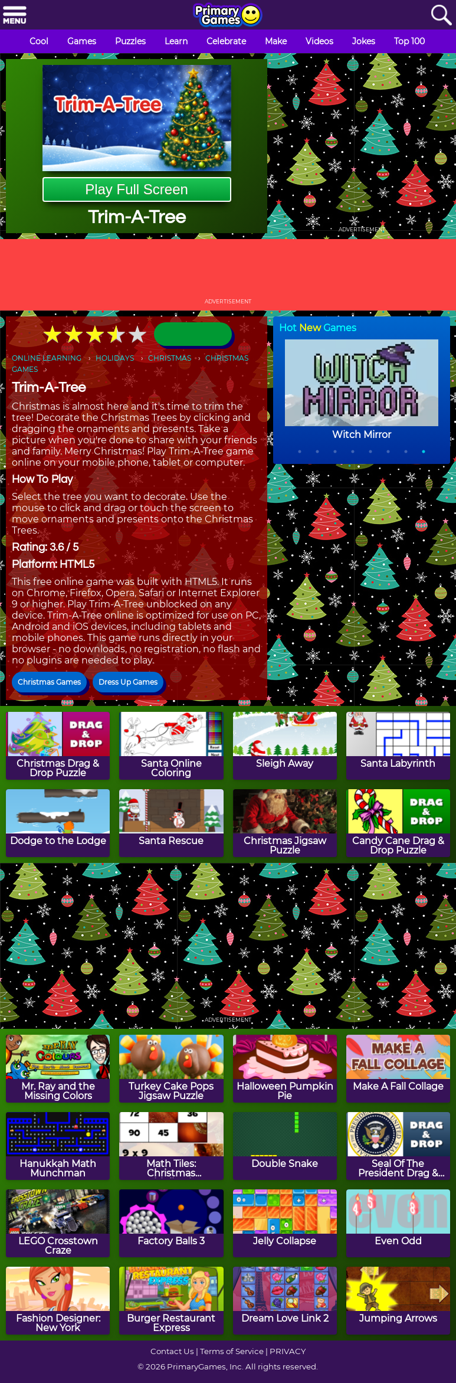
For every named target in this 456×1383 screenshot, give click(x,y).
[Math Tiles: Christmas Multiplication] (171, 1146)
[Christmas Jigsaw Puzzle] (285, 823)
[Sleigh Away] (285, 746)
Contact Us (172, 1351)
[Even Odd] (398, 1223)
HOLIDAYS (115, 358)
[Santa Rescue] (171, 823)
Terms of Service (232, 1351)
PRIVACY (288, 1351)
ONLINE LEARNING (46, 358)
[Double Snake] (285, 1146)
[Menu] (14, 15)
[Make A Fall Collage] (398, 1069)
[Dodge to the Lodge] (58, 823)
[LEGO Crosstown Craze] (58, 1223)
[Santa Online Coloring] (171, 746)
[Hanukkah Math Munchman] (58, 1146)
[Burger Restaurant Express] (171, 1301)
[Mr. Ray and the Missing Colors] (58, 1069)
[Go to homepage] (228, 16)
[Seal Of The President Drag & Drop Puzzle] (398, 1146)
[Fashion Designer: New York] (58, 1301)
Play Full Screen (136, 189)
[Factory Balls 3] (171, 1223)
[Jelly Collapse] (285, 1223)
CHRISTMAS (169, 358)
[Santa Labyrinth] (398, 746)
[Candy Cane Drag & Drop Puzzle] (398, 823)
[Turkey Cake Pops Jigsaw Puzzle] (171, 1069)
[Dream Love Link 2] (285, 1301)
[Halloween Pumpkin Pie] (285, 1069)
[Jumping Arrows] (398, 1301)
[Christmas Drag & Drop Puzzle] (58, 746)
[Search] (441, 15)
